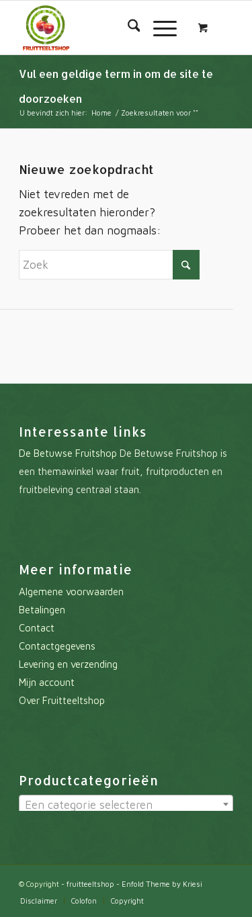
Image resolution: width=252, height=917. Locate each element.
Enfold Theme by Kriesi (162, 883)
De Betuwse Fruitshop (68, 453)
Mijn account (47, 682)
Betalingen (42, 609)
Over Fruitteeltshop (62, 700)
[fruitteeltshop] (104, 27)
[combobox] (126, 804)
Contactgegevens (57, 646)
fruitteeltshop (90, 883)
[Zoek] (127, 27)
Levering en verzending (68, 664)
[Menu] (158, 27)
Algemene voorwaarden (71, 591)
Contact (36, 628)
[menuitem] (127, 27)
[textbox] (126, 804)
